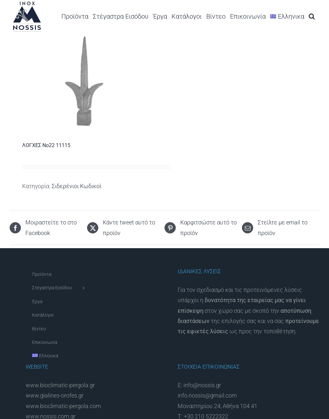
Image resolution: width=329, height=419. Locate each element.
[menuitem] (287, 16)
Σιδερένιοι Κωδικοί (76, 186)
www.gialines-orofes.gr (55, 395)
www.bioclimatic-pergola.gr (60, 385)
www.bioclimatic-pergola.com (63, 406)
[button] (312, 16)
